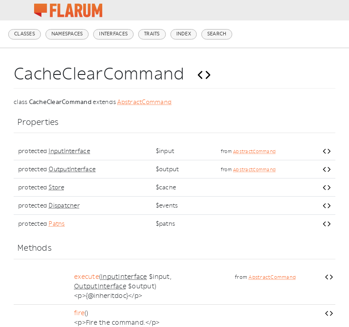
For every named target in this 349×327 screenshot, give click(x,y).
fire (79, 313)
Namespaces (67, 34)
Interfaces (113, 34)
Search (217, 34)
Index (183, 34)
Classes (24, 34)
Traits (152, 34)
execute (86, 277)
